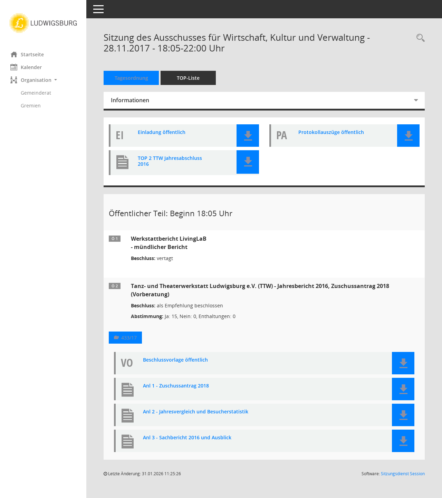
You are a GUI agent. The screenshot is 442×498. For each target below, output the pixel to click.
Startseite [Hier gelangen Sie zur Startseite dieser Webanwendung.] (27, 54)
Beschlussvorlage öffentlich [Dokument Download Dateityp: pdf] (175, 360)
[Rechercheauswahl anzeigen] (419, 38)
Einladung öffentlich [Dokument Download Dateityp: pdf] (161, 132)
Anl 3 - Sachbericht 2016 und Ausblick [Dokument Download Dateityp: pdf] (187, 438)
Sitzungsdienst (403, 474)
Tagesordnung (131, 78)
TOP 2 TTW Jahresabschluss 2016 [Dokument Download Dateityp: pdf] (170, 161)
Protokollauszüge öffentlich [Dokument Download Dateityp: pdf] (331, 132)
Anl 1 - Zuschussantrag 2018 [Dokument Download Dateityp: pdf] (176, 386)
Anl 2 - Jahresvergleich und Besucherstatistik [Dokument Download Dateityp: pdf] (195, 412)
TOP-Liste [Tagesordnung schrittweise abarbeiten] (188, 78)
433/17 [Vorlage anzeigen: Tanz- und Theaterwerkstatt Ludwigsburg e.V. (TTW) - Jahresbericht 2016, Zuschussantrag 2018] (129, 337)
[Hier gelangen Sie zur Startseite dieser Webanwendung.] (43, 23)
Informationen (130, 100)
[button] (43, 80)
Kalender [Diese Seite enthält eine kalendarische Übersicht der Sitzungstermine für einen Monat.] (26, 67)
